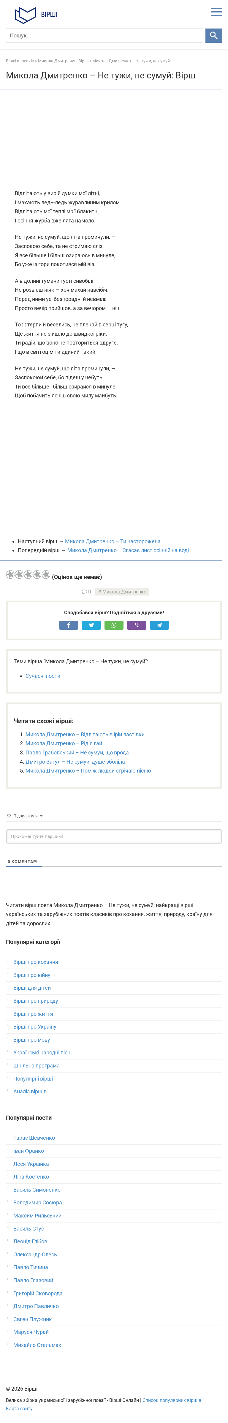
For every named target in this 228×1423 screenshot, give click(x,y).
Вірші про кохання (35, 962)
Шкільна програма (36, 1065)
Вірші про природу (35, 1001)
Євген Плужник (32, 1319)
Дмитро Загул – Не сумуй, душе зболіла (75, 762)
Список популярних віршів (171, 1400)
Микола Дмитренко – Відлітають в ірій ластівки (85, 734)
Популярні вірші (33, 1078)
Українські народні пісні (42, 1052)
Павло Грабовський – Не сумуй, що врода (77, 752)
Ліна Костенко (31, 1177)
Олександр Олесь (35, 1254)
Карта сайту (19, 1408)
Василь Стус (28, 1228)
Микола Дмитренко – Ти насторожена (113, 541)
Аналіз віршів (30, 1091)
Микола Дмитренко (124, 592)
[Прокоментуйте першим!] (114, 836)
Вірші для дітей (32, 988)
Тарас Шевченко (34, 1138)
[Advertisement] (114, 139)
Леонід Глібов (30, 1241)
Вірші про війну (31, 975)
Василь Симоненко (37, 1190)
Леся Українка (31, 1164)
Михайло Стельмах (37, 1345)
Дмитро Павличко (36, 1306)
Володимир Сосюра (37, 1202)
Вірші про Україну (34, 1027)
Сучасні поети (43, 676)
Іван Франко (28, 1151)
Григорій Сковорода (38, 1293)
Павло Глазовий (33, 1280)
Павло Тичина (30, 1267)
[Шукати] (213, 36)
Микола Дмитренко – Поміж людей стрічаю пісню (88, 770)
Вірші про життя (33, 1014)
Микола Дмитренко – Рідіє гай (64, 743)
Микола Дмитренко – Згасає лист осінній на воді (128, 550)
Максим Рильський (37, 1215)
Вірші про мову (31, 1040)
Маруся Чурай (31, 1332)
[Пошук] (104, 36)
